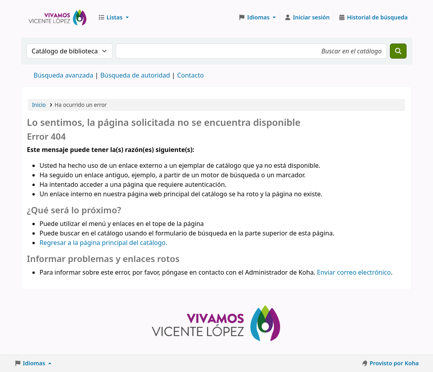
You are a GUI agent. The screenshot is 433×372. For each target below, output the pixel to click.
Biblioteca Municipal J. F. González (57, 17)
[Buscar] (398, 51)
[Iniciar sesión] (307, 17)
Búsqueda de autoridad (135, 75)
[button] (113, 17)
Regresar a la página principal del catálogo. (103, 242)
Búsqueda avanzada (63, 75)
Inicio (39, 104)
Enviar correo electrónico (354, 272)
